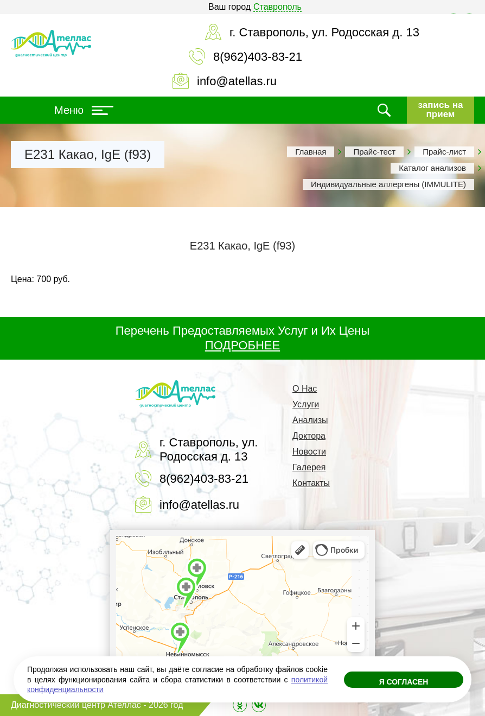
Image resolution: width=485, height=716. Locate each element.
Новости (309, 451)
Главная (310, 151)
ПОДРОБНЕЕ (242, 345)
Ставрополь (277, 6)
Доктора (309, 435)
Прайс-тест (374, 151)
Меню (83, 110)
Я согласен (403, 682)
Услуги (305, 404)
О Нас (304, 388)
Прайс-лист (444, 151)
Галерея (309, 467)
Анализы (310, 420)
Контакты (311, 483)
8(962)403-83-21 (257, 56)
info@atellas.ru (237, 81)
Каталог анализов (432, 167)
